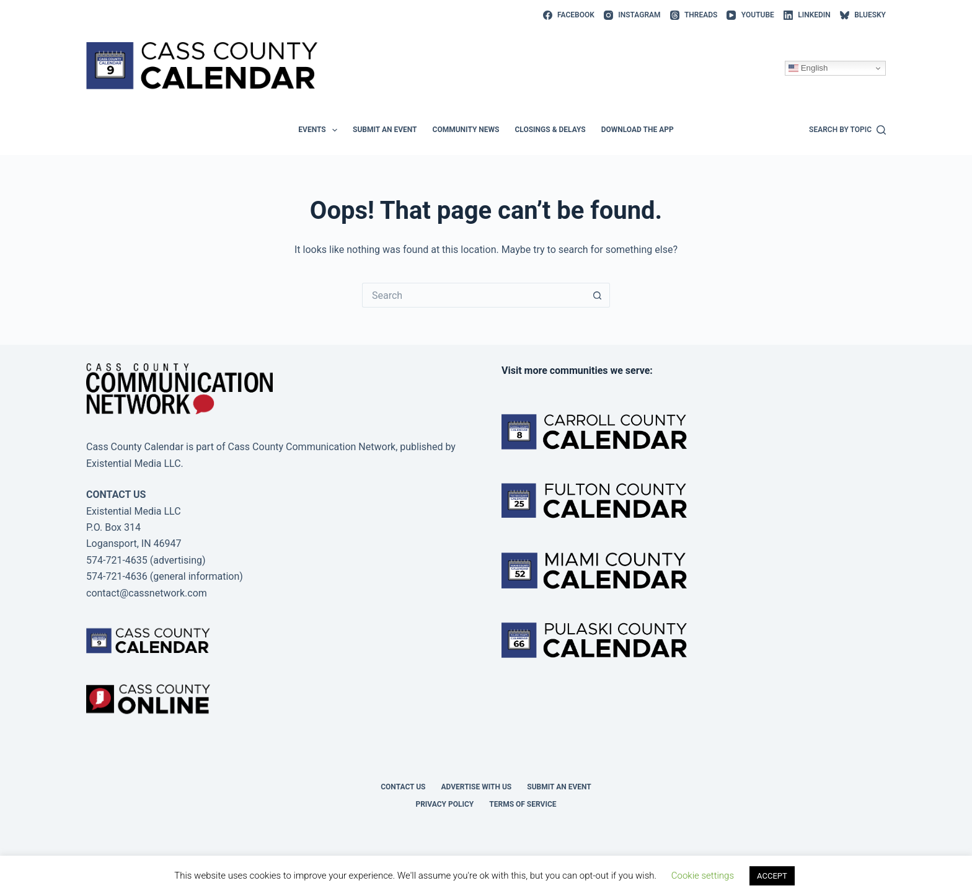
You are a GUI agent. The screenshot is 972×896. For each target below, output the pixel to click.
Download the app (637, 129)
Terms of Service (522, 804)
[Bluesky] (863, 15)
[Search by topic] (847, 130)
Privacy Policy (444, 804)
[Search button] (597, 295)
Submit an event (385, 129)
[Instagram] (632, 15)
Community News (466, 129)
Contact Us (403, 787)
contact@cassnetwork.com (146, 593)
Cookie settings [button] (702, 875)
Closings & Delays (550, 129)
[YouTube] (750, 15)
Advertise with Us (476, 787)
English (808, 68)
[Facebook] (568, 15)
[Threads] (694, 15)
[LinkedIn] (807, 15)
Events (320, 130)
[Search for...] (473, 295)
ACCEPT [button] (772, 875)
